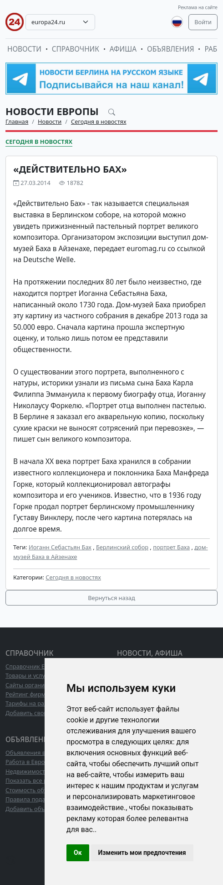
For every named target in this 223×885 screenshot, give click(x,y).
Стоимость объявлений (38, 790)
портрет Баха (171, 547)
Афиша (123, 49)
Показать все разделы (36, 780)
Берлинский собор (122, 547)
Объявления (170, 49)
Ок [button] (78, 852)
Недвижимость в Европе (40, 771)
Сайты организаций (33, 685)
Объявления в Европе (36, 752)
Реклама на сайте (198, 7)
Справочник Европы (34, 666)
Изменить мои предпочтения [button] (142, 852)
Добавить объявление (36, 809)
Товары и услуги (28, 675)
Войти (203, 22)
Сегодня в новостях (99, 121)
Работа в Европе (28, 762)
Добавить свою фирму (37, 713)
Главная (16, 121)
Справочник (75, 49)
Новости (24, 49)
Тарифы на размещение (39, 703)
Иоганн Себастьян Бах (60, 547)
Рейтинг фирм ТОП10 (35, 694)
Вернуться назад (111, 598)
